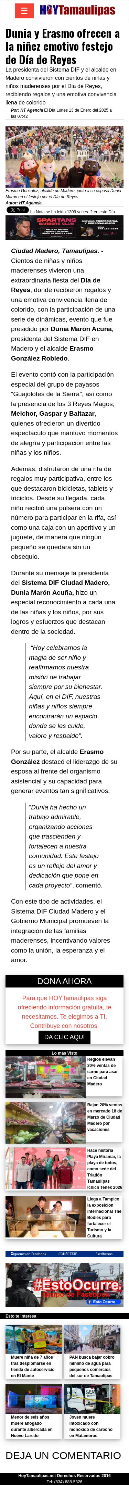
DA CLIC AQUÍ (64, 1037)
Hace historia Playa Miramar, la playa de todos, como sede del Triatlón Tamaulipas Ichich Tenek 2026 (104, 1169)
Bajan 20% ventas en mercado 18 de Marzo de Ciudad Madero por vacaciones (104, 1117)
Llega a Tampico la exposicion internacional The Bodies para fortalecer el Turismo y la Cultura (104, 1217)
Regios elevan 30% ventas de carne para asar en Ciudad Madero (102, 1071)
